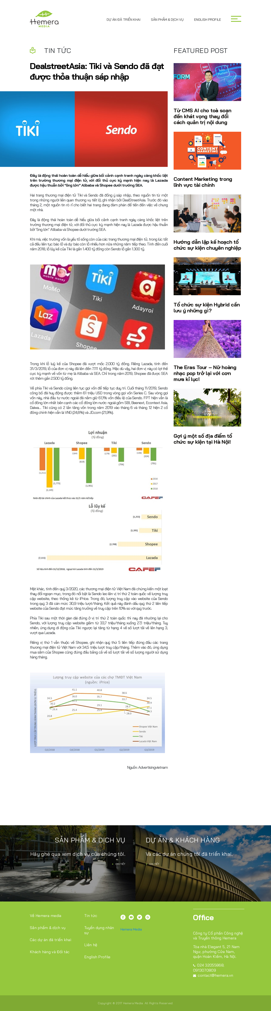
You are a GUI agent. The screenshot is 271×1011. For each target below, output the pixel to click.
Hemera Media (131, 929)
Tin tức (90, 915)
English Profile (207, 19)
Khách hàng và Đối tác (49, 951)
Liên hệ (90, 944)
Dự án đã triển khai (123, 19)
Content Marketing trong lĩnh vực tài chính (203, 182)
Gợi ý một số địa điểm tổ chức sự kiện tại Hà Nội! (203, 439)
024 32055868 (208, 965)
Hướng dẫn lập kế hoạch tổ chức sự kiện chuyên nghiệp (207, 245)
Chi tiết (118, 864)
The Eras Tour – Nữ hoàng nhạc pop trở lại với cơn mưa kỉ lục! (205, 373)
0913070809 (204, 970)
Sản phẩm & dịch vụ (167, 19)
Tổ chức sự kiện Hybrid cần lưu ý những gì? (207, 307)
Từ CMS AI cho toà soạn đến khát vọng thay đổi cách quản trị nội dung (202, 116)
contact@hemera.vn (213, 975)
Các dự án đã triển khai (50, 939)
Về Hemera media (45, 915)
